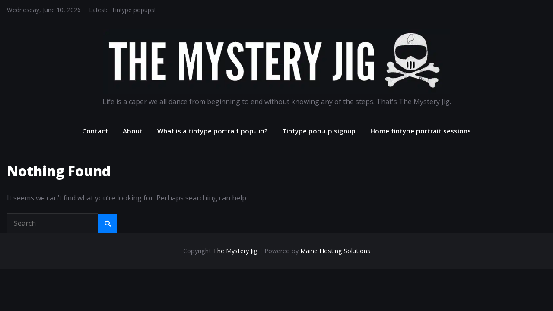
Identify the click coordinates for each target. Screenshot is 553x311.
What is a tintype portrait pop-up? (212, 131)
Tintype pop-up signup (319, 131)
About (133, 131)
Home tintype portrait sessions (420, 131)
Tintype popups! (133, 10)
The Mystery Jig (235, 251)
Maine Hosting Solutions (335, 251)
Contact (95, 131)
